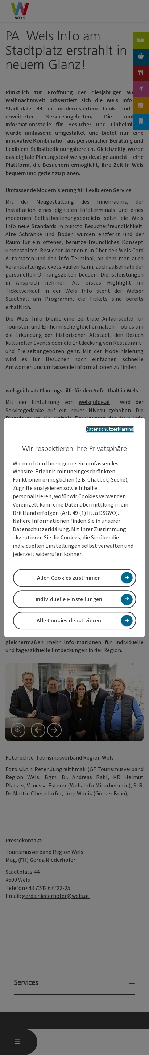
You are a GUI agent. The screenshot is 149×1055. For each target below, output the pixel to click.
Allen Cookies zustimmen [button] (69, 577)
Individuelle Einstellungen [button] (69, 599)
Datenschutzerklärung (110, 429)
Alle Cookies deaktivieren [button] (69, 620)
